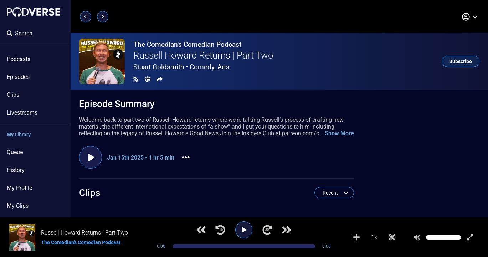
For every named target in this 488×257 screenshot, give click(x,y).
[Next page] (102, 16)
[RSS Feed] (135, 79)
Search (19, 33)
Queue (15, 152)
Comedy (202, 67)
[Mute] (417, 237)
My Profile (19, 188)
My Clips (18, 205)
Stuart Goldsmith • (181, 67)
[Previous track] (201, 229)
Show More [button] (339, 133)
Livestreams (22, 112)
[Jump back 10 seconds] (220, 229)
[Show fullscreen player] (470, 237)
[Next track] (286, 229)
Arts (223, 67)
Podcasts (18, 59)
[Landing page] (33, 12)
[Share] (160, 79)
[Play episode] (90, 157)
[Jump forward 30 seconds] (267, 229)
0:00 (161, 246)
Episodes (18, 77)
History (16, 170)
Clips (13, 94)
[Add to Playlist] (356, 237)
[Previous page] (85, 16)
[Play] (243, 229)
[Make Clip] (392, 237)
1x (374, 237)
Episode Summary (117, 104)
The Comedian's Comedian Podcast (187, 44)
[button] (469, 16)
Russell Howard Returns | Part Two (203, 55)
